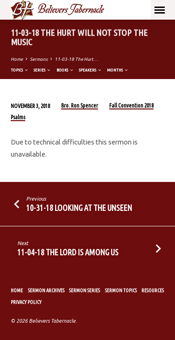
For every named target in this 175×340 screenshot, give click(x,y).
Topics (20, 69)
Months (118, 69)
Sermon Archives (46, 290)
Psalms (18, 117)
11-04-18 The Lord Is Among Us (68, 252)
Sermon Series (84, 290)
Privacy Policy (26, 302)
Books (65, 69)
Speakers (90, 69)
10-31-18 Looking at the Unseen (79, 207)
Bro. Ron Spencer (79, 105)
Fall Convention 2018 (131, 105)
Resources (152, 290)
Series (42, 69)
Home (17, 59)
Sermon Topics (121, 290)
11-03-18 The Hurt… (76, 59)
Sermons (39, 59)
